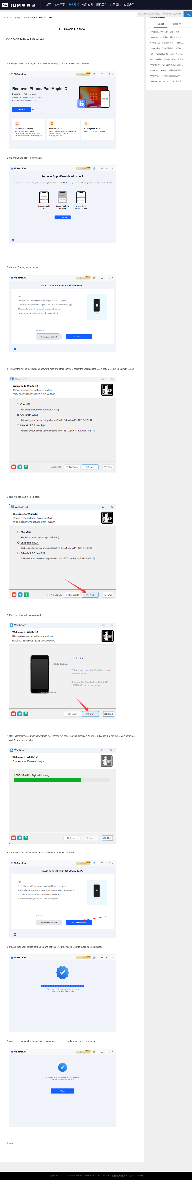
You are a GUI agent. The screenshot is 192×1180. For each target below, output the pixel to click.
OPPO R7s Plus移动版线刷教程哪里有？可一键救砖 (167, 70)
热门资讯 (87, 4)
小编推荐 (160, 24)
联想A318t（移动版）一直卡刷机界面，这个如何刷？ (167, 81)
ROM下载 (59, 4)
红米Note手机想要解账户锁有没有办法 (166, 59)
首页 (48, 4)
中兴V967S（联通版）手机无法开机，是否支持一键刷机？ (167, 37)
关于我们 (115, 4)
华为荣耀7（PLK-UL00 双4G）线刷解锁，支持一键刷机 (167, 65)
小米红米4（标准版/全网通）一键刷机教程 (167, 43)
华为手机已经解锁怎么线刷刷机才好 (165, 76)
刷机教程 (74, 4)
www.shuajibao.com (81, 1175)
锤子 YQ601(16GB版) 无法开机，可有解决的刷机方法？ (167, 54)
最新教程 (177, 24)
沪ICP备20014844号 (133, 1175)
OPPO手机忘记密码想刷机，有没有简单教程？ (167, 48)
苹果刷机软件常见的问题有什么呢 (164, 32)
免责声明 (129, 4)
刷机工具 (101, 4)
